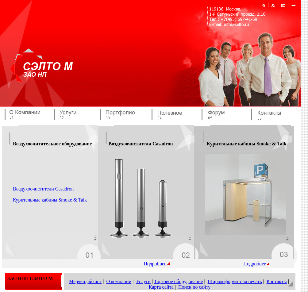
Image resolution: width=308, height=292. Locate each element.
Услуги (143, 281)
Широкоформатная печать (235, 281)
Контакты (277, 281)
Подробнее (157, 263)
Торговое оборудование (178, 281)
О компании (119, 281)
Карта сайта (161, 287)
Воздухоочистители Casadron (43, 188)
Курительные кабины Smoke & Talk (50, 199)
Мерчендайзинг (85, 281)
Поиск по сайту (194, 287)
